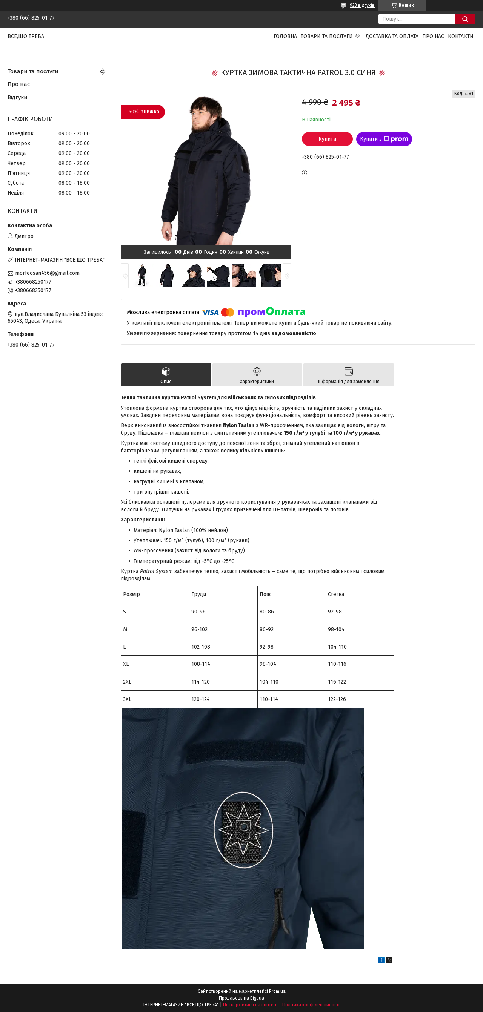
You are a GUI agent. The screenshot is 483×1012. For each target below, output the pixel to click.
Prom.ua (277, 991)
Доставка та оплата (392, 36)
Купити (327, 139)
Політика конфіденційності (311, 1004)
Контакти (461, 36)
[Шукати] (465, 19)
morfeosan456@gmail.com (47, 273)
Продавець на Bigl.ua (241, 998)
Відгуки (18, 97)
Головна (285, 36)
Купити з (384, 139)
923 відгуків (362, 5)
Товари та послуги (327, 36)
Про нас (433, 36)
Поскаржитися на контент (250, 1004)
